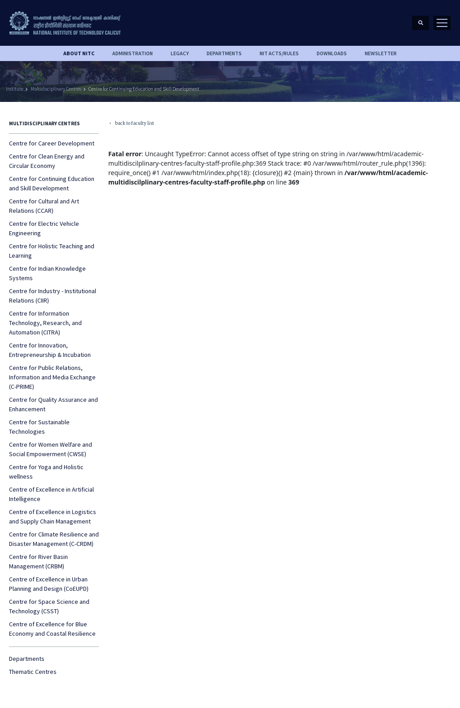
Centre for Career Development (51, 143)
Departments (26, 659)
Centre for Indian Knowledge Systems (47, 273)
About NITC (78, 53)
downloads (332, 53)
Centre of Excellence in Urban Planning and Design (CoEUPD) (48, 584)
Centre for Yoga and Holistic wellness (46, 471)
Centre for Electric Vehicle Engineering (44, 228)
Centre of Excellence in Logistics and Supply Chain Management (52, 516)
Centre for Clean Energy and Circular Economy (46, 161)
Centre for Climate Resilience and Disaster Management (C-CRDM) (54, 539)
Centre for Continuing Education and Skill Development (143, 89)
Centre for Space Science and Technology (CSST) (49, 606)
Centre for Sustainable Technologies (39, 426)
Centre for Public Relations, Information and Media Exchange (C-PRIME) (52, 377)
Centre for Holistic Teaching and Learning (51, 250)
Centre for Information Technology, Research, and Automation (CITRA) (45, 322)
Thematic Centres (33, 672)
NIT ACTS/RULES (279, 53)
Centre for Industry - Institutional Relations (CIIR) (52, 295)
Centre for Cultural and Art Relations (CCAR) (44, 206)
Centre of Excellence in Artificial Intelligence (51, 494)
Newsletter (381, 53)
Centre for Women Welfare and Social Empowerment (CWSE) (50, 449)
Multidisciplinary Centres (56, 89)
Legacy (180, 53)
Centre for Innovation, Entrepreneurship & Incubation (50, 350)
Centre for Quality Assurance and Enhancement (53, 404)
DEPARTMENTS (224, 53)
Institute (14, 89)
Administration (132, 53)
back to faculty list (131, 124)
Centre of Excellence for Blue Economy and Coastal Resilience (52, 629)
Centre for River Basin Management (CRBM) (38, 561)
